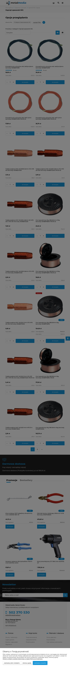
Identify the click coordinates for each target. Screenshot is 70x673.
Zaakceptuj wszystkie (40, 663)
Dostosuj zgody (27, 663)
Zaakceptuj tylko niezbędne (12, 663)
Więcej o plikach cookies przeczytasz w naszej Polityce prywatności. (23, 659)
